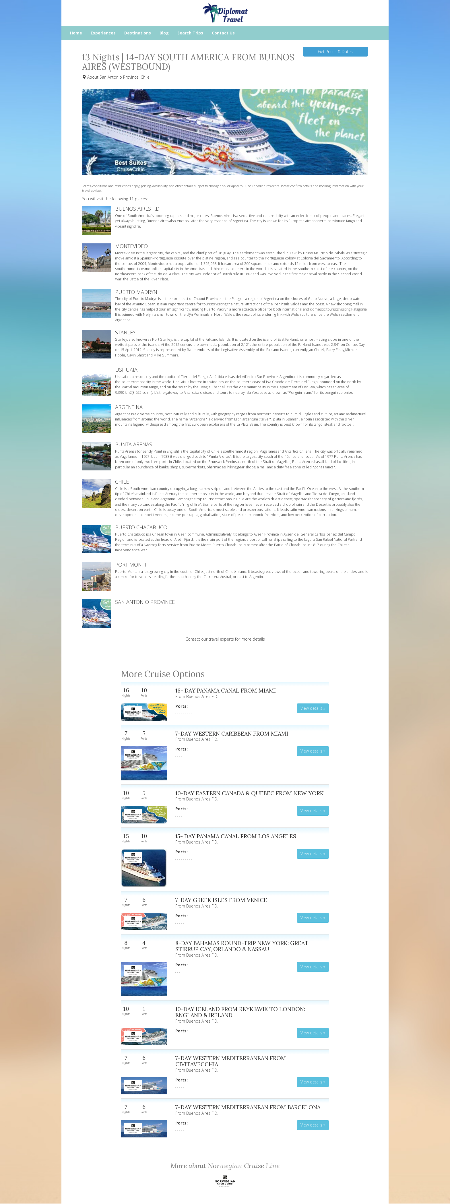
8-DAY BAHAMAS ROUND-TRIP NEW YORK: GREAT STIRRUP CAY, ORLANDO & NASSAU (242, 946)
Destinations (137, 33)
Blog (164, 33)
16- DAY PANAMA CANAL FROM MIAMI (225, 690)
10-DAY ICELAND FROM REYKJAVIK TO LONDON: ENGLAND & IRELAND (240, 1012)
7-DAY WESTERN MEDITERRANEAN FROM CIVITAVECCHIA (230, 1061)
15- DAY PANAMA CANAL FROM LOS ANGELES (235, 836)
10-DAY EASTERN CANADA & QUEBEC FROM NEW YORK (249, 793)
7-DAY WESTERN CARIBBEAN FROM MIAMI (231, 733)
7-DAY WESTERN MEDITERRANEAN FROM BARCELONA (248, 1107)
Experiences (103, 33)
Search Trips (190, 33)
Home (76, 33)
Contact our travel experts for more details (225, 639)
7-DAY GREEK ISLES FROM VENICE (221, 900)
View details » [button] (312, 708)
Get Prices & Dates (335, 51)
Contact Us (223, 33)
